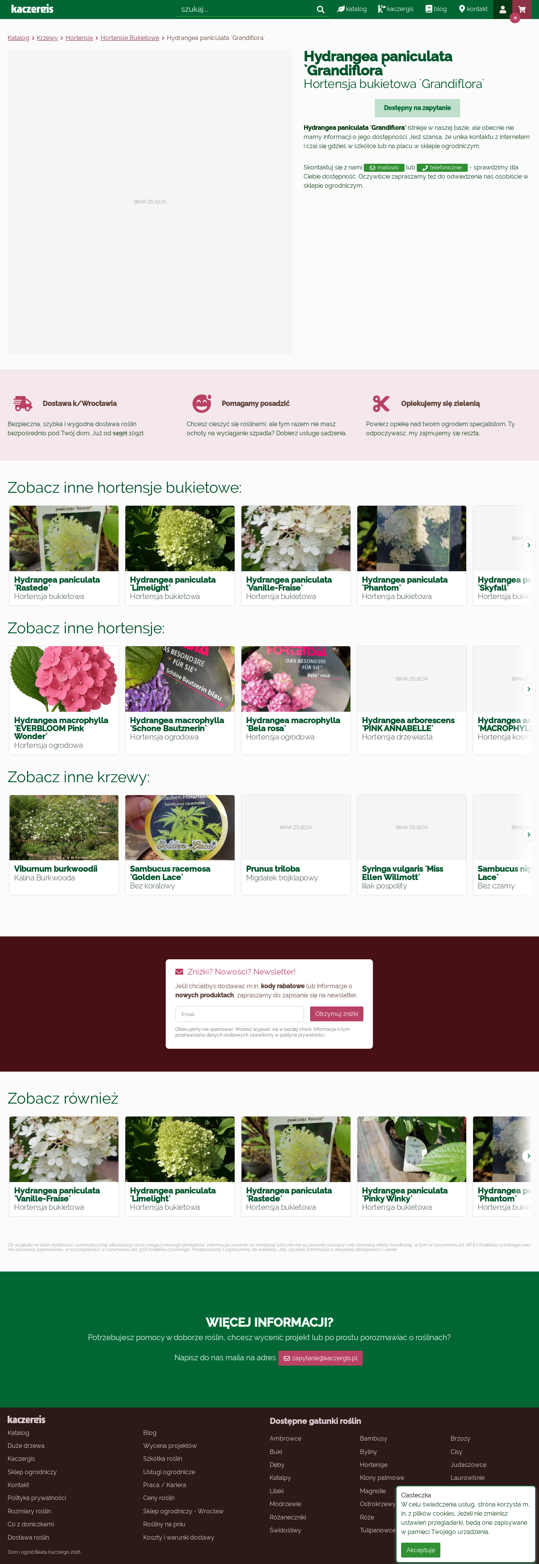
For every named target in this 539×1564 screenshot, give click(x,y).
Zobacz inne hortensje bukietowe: (125, 487)
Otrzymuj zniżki (336, 1014)
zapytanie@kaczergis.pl (320, 1358)
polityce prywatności (302, 1035)
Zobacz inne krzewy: (79, 777)
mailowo (384, 168)
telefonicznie (442, 168)
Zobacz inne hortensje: (86, 628)
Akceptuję (420, 1550)
